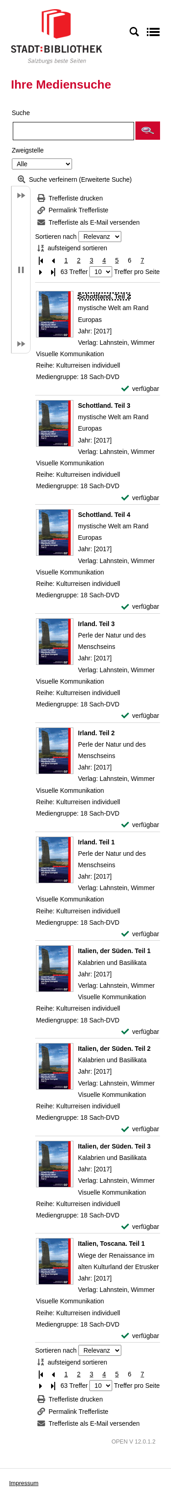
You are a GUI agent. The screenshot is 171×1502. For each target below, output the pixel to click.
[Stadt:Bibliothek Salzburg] (56, 36)
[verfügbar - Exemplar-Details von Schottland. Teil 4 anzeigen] (140, 606)
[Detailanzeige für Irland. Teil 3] (96, 623)
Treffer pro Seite (137, 271)
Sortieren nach (56, 236)
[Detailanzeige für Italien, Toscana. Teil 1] (111, 1243)
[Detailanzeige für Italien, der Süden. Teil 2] (114, 1048)
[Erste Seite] (40, 260)
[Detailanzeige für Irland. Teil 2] (96, 733)
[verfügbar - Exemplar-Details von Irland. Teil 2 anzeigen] (140, 825)
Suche (21, 112)
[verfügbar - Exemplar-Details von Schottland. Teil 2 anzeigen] (140, 389)
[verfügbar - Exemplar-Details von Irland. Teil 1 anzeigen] (140, 934)
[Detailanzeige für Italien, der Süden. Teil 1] (114, 950)
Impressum (23, 1483)
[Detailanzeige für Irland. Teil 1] (96, 842)
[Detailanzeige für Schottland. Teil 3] (104, 405)
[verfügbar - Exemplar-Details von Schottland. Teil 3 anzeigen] (140, 498)
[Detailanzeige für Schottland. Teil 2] (104, 296)
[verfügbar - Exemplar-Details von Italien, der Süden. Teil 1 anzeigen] (140, 1032)
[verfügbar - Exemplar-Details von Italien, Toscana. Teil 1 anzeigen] (140, 1336)
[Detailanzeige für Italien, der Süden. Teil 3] (114, 1146)
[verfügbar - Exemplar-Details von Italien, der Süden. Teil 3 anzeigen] (140, 1227)
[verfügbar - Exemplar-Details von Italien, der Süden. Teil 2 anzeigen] (140, 1129)
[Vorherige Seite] (53, 260)
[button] (147, 130)
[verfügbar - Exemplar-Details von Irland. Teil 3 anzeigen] (140, 716)
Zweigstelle (28, 150)
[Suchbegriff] (73, 131)
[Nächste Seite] (40, 272)
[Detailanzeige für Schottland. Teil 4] (104, 514)
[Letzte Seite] (53, 272)
